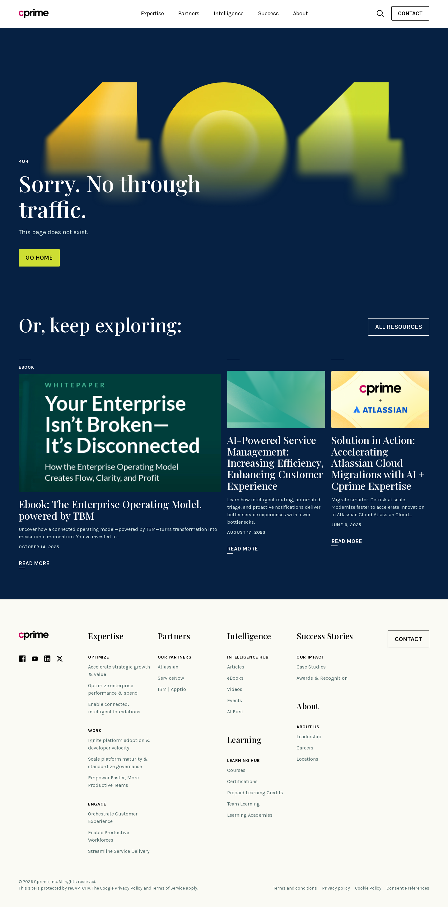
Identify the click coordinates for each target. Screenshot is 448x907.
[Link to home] (34, 13)
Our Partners (175, 657)
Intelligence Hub (248, 657)
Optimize (98, 657)
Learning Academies (250, 815)
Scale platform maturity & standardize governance (118, 762)
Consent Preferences (407, 888)
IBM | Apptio (172, 689)
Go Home (39, 257)
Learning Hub (243, 760)
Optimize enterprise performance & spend (113, 689)
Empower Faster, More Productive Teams (113, 781)
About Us (307, 727)
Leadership (308, 736)
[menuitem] (410, 14)
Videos (234, 689)
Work (94, 731)
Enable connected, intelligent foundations (114, 708)
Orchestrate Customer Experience (113, 817)
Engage (97, 804)
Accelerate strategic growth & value (119, 670)
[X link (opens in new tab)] (59, 660)
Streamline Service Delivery (118, 851)
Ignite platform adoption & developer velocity (119, 744)
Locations (307, 759)
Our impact (310, 657)
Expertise (106, 636)
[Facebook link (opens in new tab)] (22, 660)
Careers (304, 748)
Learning (244, 739)
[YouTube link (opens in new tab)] (35, 660)
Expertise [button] (152, 13)
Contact (410, 13)
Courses (236, 770)
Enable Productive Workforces (108, 836)
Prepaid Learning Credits (255, 793)
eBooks (235, 678)
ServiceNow (171, 678)
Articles (235, 667)
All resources (398, 326)
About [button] (300, 13)
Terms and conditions (295, 888)
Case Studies (311, 667)
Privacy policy (336, 888)
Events (234, 700)
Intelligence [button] (229, 13)
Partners (174, 636)
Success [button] (268, 13)
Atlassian (168, 667)
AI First (235, 712)
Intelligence (249, 636)
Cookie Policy (368, 888)
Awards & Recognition (322, 678)
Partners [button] (188, 13)
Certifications (242, 781)
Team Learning (243, 804)
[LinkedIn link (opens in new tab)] (47, 660)
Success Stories (324, 636)
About (307, 706)
